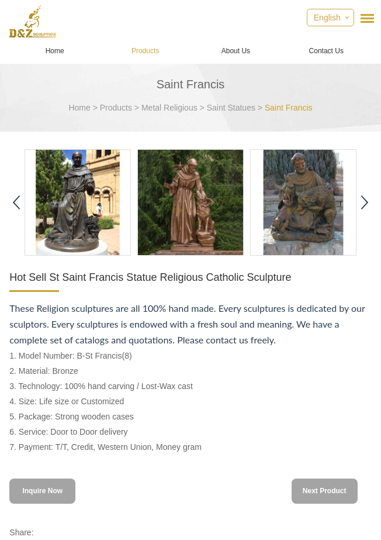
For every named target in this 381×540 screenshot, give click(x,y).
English (327, 17)
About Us (235, 51)
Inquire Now (42, 491)
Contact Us (326, 51)
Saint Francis (289, 107)
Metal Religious (169, 107)
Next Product (325, 491)
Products (145, 51)
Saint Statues (231, 107)
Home (55, 51)
